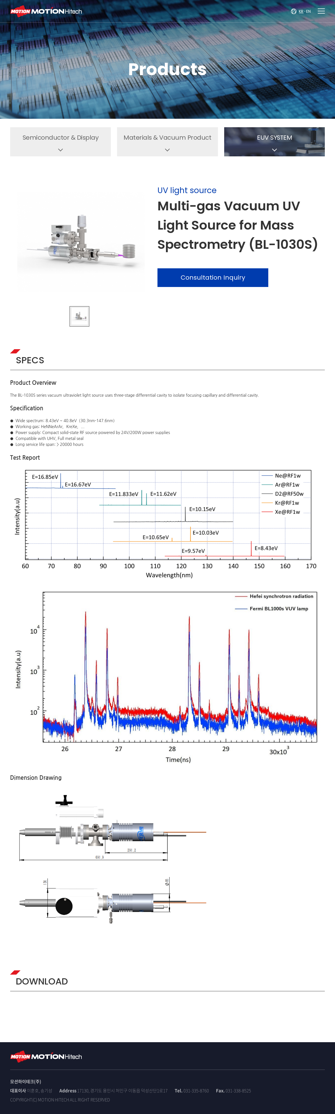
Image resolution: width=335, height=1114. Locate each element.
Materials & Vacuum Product (167, 137)
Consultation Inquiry (213, 277)
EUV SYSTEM (274, 137)
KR (301, 11)
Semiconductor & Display (61, 137)
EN (308, 11)
